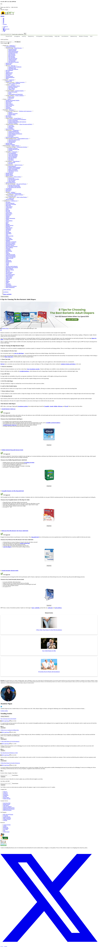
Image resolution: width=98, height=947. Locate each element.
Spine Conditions (9, 247)
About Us (5, 791)
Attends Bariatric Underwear (8, 409)
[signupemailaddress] (6, 775)
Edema (7, 209)
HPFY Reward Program (8, 814)
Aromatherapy (9, 188)
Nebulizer (10, 112)
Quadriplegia (8, 228)
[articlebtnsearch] (18, 41)
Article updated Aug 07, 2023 (30, 328)
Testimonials (5, 795)
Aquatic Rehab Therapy (11, 182)
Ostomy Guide (9, 106)
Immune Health (9, 143)
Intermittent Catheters (12, 87)
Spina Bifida (8, 232)
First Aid (7, 71)
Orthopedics (39, 36)
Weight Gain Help (9, 235)
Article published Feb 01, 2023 (16, 328)
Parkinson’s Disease (10, 245)
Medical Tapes (9, 73)
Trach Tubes (10, 136)
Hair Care (8, 271)
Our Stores (5, 794)
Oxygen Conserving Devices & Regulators (17, 119)
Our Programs (3, 812)
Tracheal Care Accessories (13, 132)
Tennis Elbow (8, 233)
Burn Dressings (11, 56)
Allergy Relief (11, 126)
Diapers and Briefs (4, 296)
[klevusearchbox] (25, 34)
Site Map (5, 796)
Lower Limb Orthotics (13, 154)
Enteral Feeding (49, 36)
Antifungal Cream (12, 68)
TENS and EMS (11, 162)
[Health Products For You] (49, 13)
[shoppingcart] (50, 31)
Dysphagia (8, 248)
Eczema (7, 262)
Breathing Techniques (10, 144)
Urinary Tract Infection (10, 256)
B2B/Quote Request (7, 810)
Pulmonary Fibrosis (10, 269)
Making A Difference (5, 716)
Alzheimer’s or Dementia (11, 241)
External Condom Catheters (14, 85)
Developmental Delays (10, 244)
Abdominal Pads (9, 72)
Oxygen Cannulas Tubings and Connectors (17, 121)
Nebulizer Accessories (13, 113)
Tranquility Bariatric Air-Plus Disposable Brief (13, 491)
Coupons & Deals (7, 824)
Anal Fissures (8, 285)
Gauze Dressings (11, 60)
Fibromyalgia (8, 238)
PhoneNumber (15, 783)
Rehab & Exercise (10, 164)
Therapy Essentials (10, 199)
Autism (7, 221)
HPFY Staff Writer (5, 720)
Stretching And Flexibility (13, 179)
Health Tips (5, 827)
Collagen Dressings (12, 59)
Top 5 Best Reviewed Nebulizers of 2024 (9, 752)
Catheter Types (11, 89)
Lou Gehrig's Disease (10, 274)
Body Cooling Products (11, 197)
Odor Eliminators (9, 70)
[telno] (4, 27)
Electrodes (10, 163)
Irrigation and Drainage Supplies (12, 100)
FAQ (4, 830)
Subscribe (3, 776)
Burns (7, 223)
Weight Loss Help (9, 258)
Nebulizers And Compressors (12, 111)
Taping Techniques (10, 194)
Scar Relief (8, 75)
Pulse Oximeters (9, 117)
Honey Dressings (11, 55)
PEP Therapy (8, 115)
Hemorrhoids (11, 97)
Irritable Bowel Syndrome (11, 286)
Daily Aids (57, 36)
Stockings (10, 150)
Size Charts (5, 829)
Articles (4, 825)
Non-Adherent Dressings (13, 62)
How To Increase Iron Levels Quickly (8, 718)
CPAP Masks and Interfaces (14, 139)
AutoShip (5, 820)
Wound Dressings (10, 48)
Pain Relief (8, 190)
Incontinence (65, 36)
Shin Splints (8, 230)
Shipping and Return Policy (9, 807)
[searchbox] (6, 34)
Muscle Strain (9, 273)
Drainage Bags (9, 81)
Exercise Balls (11, 177)
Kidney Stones (11, 96)
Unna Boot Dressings (12, 58)
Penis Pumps (3, 760)
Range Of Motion (9, 268)
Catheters (8, 84)
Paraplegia (8, 226)
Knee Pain (8, 211)
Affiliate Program (6, 819)
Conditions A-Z (7, 200)
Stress (7, 234)
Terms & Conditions (7, 806)
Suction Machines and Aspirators (15, 133)
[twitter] (49, 946)
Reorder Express (6, 804)
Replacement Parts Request (8, 808)
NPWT (7, 78)
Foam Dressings (11, 53)
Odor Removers (9, 101)
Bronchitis (8, 279)
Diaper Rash (8, 214)
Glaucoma (8, 253)
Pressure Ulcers (9, 213)
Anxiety (7, 264)
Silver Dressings (11, 57)
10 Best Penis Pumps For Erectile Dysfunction (10, 763)
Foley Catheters (11, 88)
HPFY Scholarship (7, 818)
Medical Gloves (9, 63)
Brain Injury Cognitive (10, 242)
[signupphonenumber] (6, 783)
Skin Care (8, 65)
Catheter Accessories (10, 82)
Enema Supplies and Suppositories (15, 94)
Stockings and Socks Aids (13, 149)
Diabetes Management (10, 218)
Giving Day (5, 815)
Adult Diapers (3, 739)
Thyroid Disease (9, 272)
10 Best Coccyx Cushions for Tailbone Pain (10, 730)
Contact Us (5, 26)
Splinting (8, 192)
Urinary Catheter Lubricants (14, 83)
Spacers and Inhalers (10, 128)
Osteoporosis (8, 260)
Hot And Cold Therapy (11, 183)
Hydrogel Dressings (12, 49)
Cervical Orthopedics (12, 156)
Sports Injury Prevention (11, 204)
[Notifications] (4, 30)
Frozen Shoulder (9, 239)
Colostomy (8, 107)
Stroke (7, 259)
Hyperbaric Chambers (12, 123)
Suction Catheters (12, 134)
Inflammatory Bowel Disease (12, 267)
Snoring (7, 231)
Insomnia (8, 216)
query (2, 41)
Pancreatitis (8, 283)
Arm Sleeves (11, 172)
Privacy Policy (6, 797)
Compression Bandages (11, 46)
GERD (7, 282)
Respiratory (31, 36)
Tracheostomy (9, 130)
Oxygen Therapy (10, 118)
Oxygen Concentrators (13, 120)
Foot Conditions (9, 220)
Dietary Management (10, 287)
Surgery (7, 252)
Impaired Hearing (9, 275)
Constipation (8, 249)
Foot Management (12, 153)
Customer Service (4, 800)
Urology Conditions (10, 95)
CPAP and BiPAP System (11, 138)
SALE (91, 36)
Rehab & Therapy (83, 36)
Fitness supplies (11, 181)
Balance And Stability (12, 169)
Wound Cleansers (9, 76)
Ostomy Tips (8, 102)
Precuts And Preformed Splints (14, 193)
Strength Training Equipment (14, 167)
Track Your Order (6, 803)
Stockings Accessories (13, 148)
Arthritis (7, 217)
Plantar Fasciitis (9, 227)
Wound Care (9, 36)
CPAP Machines (11, 142)
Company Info (4, 789)
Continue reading (4, 710)
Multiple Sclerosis (9, 225)
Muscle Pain (8, 205)
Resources (3, 822)
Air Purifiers (11, 125)
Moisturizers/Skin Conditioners (14, 66)
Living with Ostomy (10, 105)
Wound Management (10, 77)
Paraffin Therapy (9, 174)
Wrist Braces (11, 158)
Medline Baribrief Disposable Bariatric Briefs (12, 450)
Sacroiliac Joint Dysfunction (12, 266)
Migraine (8, 224)
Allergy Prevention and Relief (12, 124)
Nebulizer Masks (11, 114)
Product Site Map (6, 798)
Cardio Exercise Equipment (14, 168)
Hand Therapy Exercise (13, 170)
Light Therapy (9, 189)
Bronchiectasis (9, 261)
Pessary (10, 93)
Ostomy (24, 36)
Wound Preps (8, 64)
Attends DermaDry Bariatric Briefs (10, 570)
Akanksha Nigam (5, 328)
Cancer (7, 280)
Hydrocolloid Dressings (13, 51)
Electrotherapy (9, 161)
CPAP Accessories (12, 140)
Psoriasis (7, 237)
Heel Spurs (8, 202)
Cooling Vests (11, 198)
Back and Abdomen (12, 157)
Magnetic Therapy (9, 175)
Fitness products (9, 176)
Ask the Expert (6, 831)
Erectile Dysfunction (10, 203)
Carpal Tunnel (9, 212)
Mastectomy (73, 36)
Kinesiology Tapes (12, 195)
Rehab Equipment (12, 166)
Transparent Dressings (13, 52)
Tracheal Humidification (13, 131)
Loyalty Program (6, 816)
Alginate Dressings (12, 50)
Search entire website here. (17, 34)
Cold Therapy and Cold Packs (14, 187)
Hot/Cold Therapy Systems (14, 185)
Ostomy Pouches (9, 103)
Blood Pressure (9, 251)
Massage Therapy (9, 173)
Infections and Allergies (11, 255)
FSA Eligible (6, 828)
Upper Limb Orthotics (13, 155)
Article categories (5, 43)
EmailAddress (15, 775)
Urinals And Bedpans (12, 91)
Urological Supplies (10, 90)
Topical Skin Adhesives (13, 69)
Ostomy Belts (8, 108)
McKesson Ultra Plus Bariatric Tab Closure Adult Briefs (15, 530)
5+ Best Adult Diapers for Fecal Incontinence (10, 741)
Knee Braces (11, 160)
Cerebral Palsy (9, 207)
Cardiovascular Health (10, 254)
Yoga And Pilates (11, 180)
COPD (7, 265)
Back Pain (8, 210)
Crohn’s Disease (9, 206)
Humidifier (10, 127)
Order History (6, 805)
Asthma (7, 219)
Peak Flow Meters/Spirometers (12, 137)
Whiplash (8, 281)
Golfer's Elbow (9, 278)
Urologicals (17, 36)
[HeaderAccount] (6, 28)
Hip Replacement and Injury (12, 246)
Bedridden (8, 240)
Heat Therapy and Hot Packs (14, 186)
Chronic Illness (9, 276)
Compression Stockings (11, 147)
